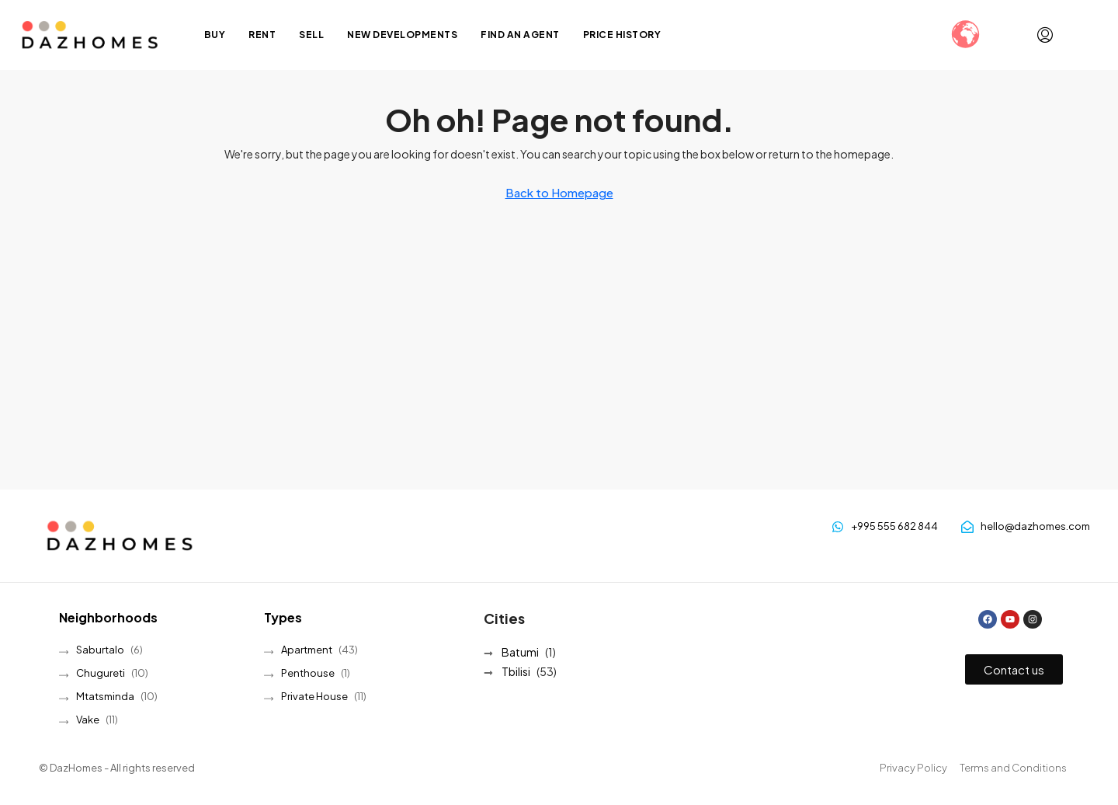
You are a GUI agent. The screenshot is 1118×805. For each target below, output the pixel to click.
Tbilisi (516, 671)
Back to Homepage (559, 192)
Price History (622, 34)
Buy (215, 34)
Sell (311, 34)
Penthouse (308, 673)
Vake (87, 719)
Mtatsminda (105, 696)
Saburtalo (100, 649)
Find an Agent (520, 34)
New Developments (402, 34)
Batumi (520, 652)
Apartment (306, 649)
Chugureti (100, 673)
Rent (262, 34)
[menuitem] (1045, 35)
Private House (314, 696)
